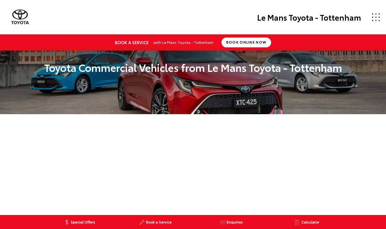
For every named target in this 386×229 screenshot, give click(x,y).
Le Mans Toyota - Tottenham (309, 17)
